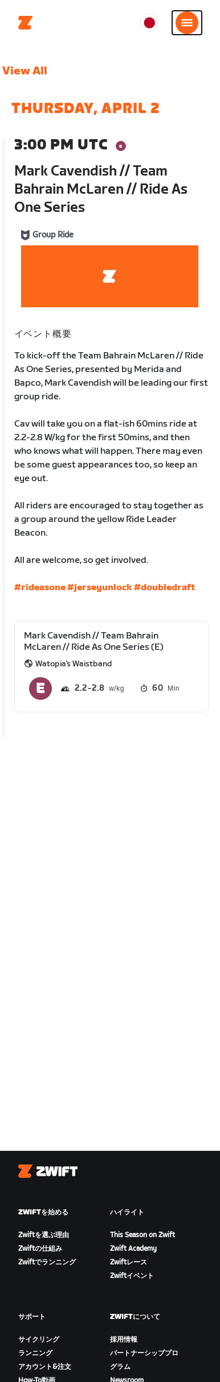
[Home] (25, 22)
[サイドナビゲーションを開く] (187, 23)
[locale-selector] (149, 23)
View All (24, 71)
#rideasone (40, 587)
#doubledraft (164, 587)
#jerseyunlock (99, 587)
